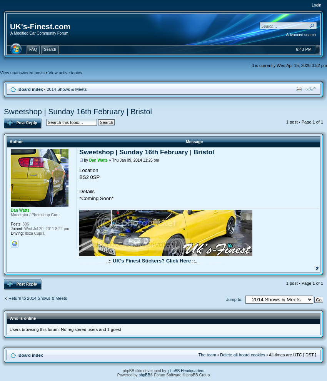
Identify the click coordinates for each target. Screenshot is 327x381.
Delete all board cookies (242, 355)
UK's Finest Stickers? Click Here (152, 261)
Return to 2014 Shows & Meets (37, 298)
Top (317, 267)
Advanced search (301, 35)
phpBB (144, 375)
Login (316, 5)
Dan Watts (98, 160)
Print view (299, 88)
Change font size (310, 88)
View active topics (65, 72)
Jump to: (234, 299)
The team (207, 355)
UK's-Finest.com (40, 26)
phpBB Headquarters (186, 371)
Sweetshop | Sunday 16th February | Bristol (78, 111)
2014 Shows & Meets (67, 89)
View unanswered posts (22, 72)
